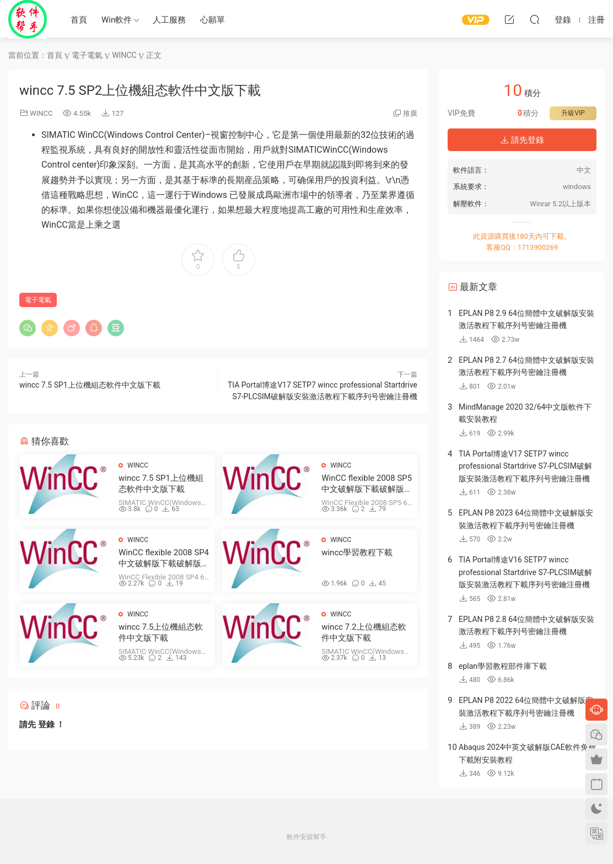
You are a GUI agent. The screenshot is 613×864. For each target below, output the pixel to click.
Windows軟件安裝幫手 (27, 19)
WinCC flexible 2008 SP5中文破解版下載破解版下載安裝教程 (366, 484)
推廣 (410, 113)
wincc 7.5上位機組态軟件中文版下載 (161, 632)
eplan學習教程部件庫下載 (503, 666)
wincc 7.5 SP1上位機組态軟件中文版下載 (89, 384)
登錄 (46, 724)
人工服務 (169, 20)
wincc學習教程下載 (356, 552)
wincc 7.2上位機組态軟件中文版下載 (363, 632)
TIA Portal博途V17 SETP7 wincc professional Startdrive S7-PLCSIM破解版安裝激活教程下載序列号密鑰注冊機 (525, 466)
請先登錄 (522, 140)
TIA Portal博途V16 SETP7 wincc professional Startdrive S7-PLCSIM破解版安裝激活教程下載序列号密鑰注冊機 (525, 572)
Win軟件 (116, 20)
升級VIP (572, 113)
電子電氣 (38, 300)
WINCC (41, 113)
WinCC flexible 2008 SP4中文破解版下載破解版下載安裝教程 (164, 558)
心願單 (212, 20)
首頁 (79, 20)
